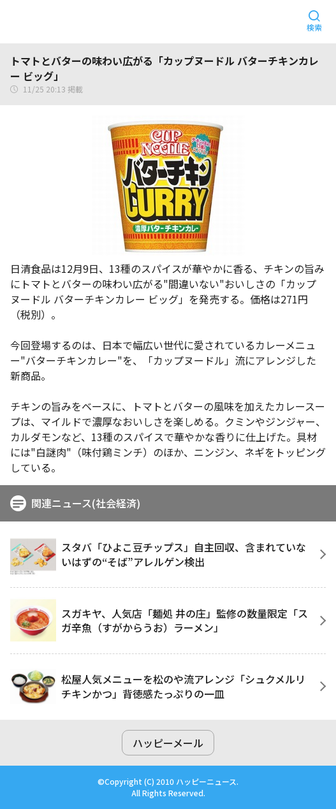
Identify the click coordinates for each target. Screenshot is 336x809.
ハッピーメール (168, 742)
